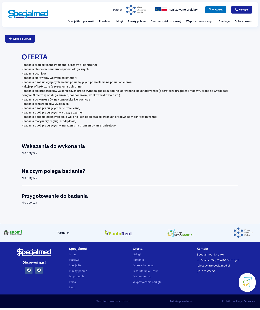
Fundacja (224, 21)
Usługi (119, 21)
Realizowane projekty (180, 9)
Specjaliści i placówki (81, 21)
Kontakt (203, 249)
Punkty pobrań (137, 21)
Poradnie (104, 21)
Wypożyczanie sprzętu (199, 21)
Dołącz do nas (243, 21)
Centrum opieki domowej (166, 21)
